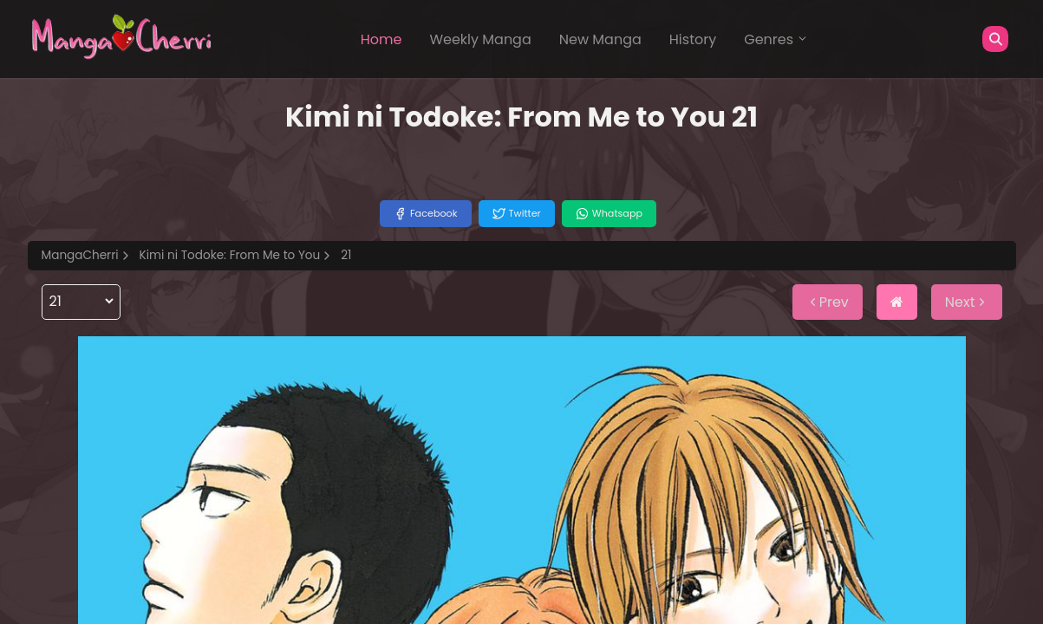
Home (381, 39)
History (692, 39)
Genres (776, 39)
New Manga (600, 39)
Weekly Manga (480, 39)
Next (966, 302)
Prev (827, 302)
